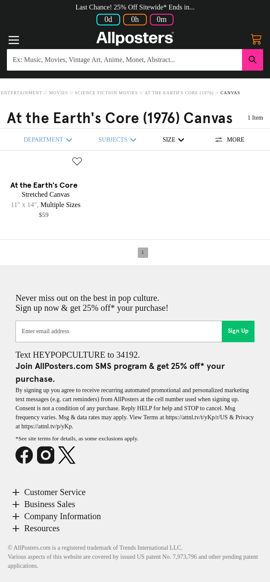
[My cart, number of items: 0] (256, 39)
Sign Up (238, 331)
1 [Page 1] (142, 252)
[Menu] (14, 40)
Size (175, 140)
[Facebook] (26, 455)
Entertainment (21, 92)
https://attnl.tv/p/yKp (47, 426)
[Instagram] (48, 455)
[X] (69, 455)
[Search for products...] (124, 60)
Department (49, 140)
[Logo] (135, 38)
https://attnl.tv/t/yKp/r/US (197, 417)
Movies (58, 92)
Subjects (119, 140)
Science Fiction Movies (106, 92)
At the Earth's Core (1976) (179, 92)
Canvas (230, 92)
